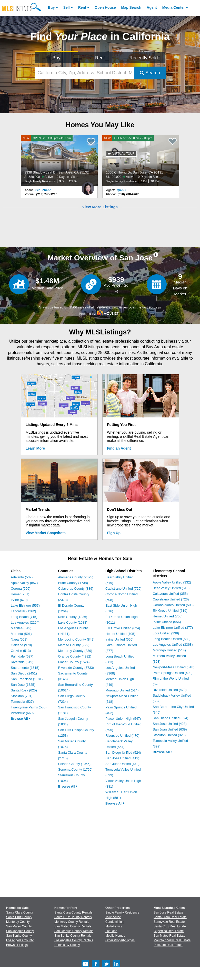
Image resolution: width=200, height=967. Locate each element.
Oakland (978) (21, 645)
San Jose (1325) (23, 685)
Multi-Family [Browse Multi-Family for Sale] (113, 926)
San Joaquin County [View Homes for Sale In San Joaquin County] (20, 931)
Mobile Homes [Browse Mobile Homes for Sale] (115, 935)
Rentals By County (67, 945)
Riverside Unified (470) (122, 735)
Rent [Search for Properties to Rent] (100, 57)
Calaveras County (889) (75, 588)
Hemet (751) (20, 594)
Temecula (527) (22, 702)
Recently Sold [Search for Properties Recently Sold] (143, 57)
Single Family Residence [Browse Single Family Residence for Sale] (122, 912)
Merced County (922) (73, 645)
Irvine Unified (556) (119, 639)
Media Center (173, 7)
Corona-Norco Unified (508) (173, 605)
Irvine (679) (19, 600)
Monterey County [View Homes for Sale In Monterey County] (17, 922)
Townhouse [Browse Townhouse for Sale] (113, 917)
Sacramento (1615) (25, 668)
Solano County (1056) (74, 764)
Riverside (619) (22, 662)
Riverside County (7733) (76, 668)
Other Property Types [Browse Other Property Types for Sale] (120, 940)
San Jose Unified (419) (122, 758)
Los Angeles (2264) (25, 622)
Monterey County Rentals (71, 922)
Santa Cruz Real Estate (170, 926)
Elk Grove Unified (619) (170, 611)
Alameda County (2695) (75, 577)
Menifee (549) (21, 628)
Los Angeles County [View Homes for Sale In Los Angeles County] (20, 940)
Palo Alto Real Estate (168, 945)
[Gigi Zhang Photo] (87, 186)
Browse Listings (17, 945)
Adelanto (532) (22, 577)
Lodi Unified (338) (166, 633)
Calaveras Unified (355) (170, 594)
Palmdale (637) (22, 656)
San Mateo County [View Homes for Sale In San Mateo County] (19, 926)
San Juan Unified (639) (170, 729)
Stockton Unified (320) (169, 735)
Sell (66, 7)
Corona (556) (21, 588)
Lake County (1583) (72, 622)
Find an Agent (119, 448)
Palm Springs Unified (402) (173, 673)
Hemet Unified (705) (120, 634)
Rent (82, 7)
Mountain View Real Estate (172, 940)
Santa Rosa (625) (24, 690)
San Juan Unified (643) (122, 764)
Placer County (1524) (74, 662)
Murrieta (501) (21, 634)
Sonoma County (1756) (75, 769)
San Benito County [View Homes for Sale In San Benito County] (19, 935)
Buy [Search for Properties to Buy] (57, 57)
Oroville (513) (21, 651)
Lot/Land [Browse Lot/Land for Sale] (111, 931)
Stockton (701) (22, 696)
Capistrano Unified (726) (123, 588)
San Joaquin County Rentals (73, 931)
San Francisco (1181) (27, 679)
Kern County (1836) (72, 617)
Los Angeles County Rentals (73, 940)
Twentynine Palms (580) (28, 707)
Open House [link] (105, 7)
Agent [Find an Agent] (152, 7)
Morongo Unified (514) (121, 690)
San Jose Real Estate (168, 912)
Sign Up (114, 533)
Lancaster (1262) (23, 611)
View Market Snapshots (46, 533)
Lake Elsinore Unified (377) (173, 628)
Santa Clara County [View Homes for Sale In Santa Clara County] (19, 912)
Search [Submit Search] (150, 72)
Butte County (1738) (73, 583)
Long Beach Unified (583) (172, 639)
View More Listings (100, 207)
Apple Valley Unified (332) (172, 582)
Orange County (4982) (74, 656)
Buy (51, 7)
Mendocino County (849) (76, 639)
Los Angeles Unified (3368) (173, 644)
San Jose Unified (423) (170, 724)
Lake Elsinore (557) (25, 605)
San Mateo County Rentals (72, 926)
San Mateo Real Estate (169, 935)
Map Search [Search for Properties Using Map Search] (131, 7)
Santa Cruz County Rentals (73, 917)
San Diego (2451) (24, 673)
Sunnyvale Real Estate (169, 922)
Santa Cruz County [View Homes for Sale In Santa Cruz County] (19, 917)
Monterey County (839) (75, 651)
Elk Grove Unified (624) (122, 628)
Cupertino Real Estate (169, 931)
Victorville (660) (22, 713)
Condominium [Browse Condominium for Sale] (114, 922)
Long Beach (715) (24, 617)
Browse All (20, 718)
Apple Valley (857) (24, 583)
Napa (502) (19, 639)
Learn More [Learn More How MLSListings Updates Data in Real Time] (35, 448)
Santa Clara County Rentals (73, 912)
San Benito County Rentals (72, 935)
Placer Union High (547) (123, 718)
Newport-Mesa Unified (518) (174, 667)
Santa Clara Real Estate (170, 917)
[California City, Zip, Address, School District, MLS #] (84, 73)
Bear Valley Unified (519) (171, 588)
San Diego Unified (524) (123, 752)
